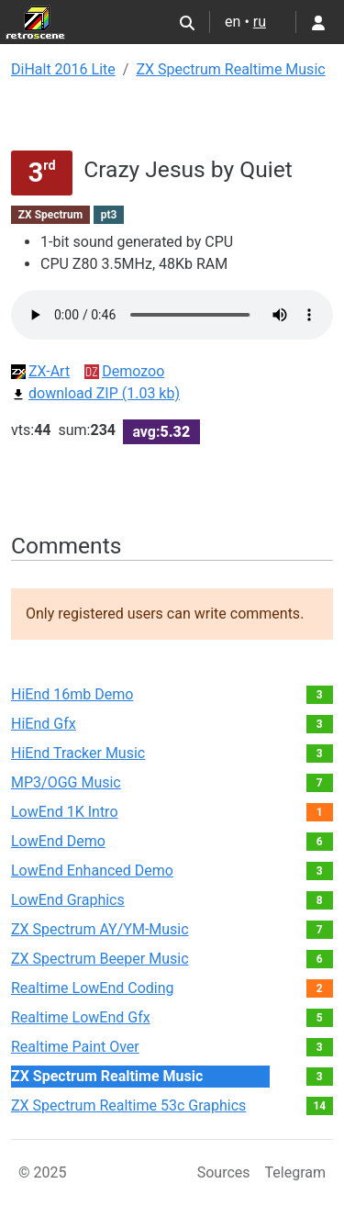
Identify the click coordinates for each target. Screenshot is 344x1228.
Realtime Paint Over (75, 1046)
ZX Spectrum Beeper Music (100, 958)
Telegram (295, 1172)
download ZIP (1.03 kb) (95, 393)
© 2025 (42, 1172)
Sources (223, 1172)
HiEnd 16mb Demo (72, 694)
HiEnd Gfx (43, 723)
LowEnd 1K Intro (64, 812)
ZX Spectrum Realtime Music (230, 69)
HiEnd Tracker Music (78, 753)
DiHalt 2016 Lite (63, 69)
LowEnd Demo (58, 841)
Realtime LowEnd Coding (92, 988)
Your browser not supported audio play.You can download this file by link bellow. (172, 315)
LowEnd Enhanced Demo (92, 870)
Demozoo (124, 371)
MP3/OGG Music (66, 782)
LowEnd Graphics (68, 900)
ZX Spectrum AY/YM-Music (100, 929)
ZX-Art (40, 371)
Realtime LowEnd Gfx (80, 1017)
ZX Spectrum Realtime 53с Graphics (128, 1105)
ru (259, 21)
